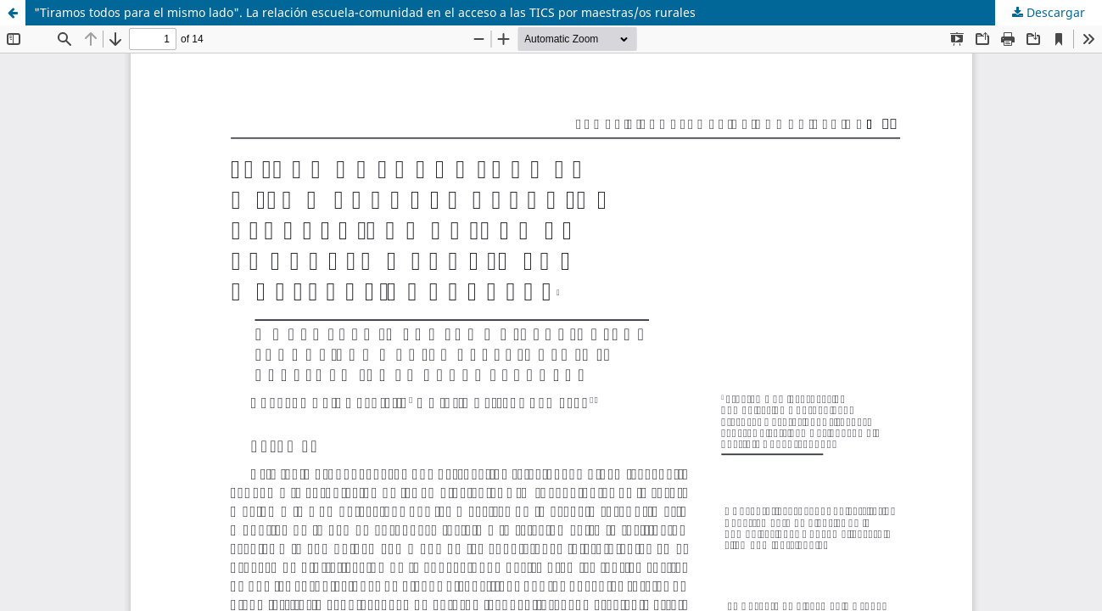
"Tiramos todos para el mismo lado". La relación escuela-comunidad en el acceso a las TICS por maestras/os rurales (365, 12)
